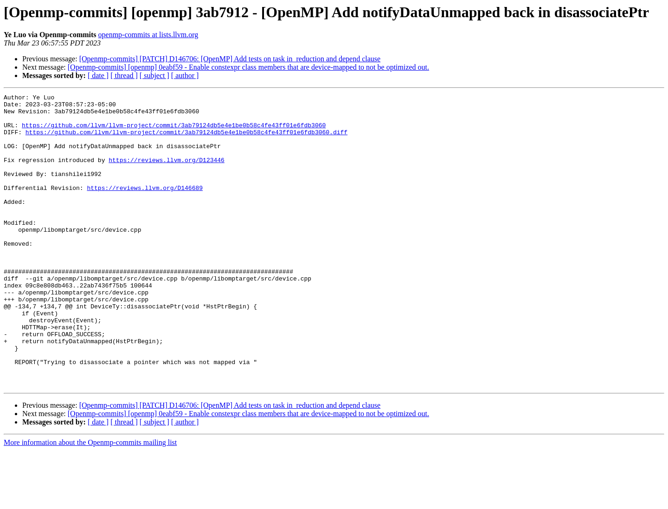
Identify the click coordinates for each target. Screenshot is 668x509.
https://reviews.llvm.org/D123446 (167, 174)
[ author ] (185, 75)
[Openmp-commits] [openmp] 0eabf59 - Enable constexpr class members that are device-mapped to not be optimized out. (248, 67)
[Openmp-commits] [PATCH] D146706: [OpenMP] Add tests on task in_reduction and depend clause (230, 59)
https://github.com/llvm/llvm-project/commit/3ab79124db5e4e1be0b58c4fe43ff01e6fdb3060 (174, 132)
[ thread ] (124, 75)
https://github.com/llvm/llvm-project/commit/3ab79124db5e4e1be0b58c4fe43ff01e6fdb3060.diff (186, 140)
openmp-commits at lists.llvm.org (148, 35)
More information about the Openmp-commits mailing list (90, 501)
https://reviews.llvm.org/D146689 (145, 207)
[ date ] (98, 75)
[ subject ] (154, 75)
